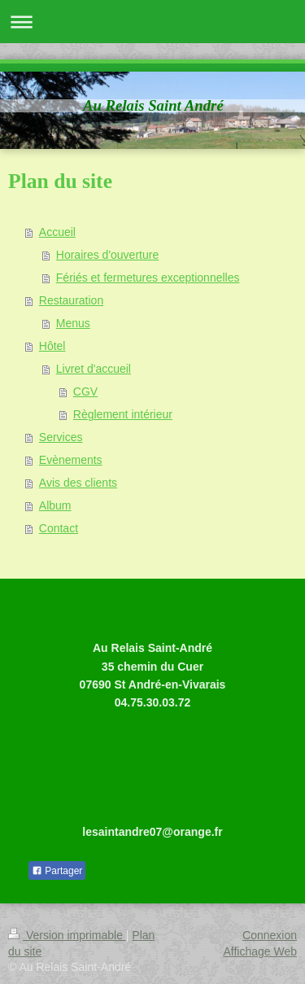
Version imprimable (67, 935)
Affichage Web (260, 951)
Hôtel (52, 345)
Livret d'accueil (93, 368)
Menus (73, 323)
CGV (85, 391)
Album (55, 505)
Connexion (269, 935)
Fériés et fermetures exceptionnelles (148, 277)
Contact (58, 528)
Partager (57, 871)
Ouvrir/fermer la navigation (152, 21)
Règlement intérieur (122, 414)
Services (61, 437)
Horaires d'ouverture (107, 254)
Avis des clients (78, 482)
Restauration (71, 300)
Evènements (70, 459)
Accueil (57, 231)
